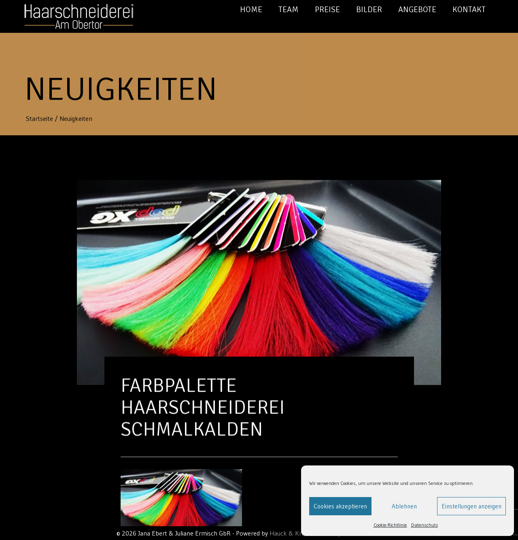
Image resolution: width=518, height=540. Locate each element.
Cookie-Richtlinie (390, 525)
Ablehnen (404, 506)
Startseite (40, 119)
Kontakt (469, 9)
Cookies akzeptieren (340, 506)
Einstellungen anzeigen (471, 506)
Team (288, 9)
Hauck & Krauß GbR (297, 533)
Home (251, 9)
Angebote (417, 9)
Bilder (369, 9)
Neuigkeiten (75, 119)
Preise (327, 9)
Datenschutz (424, 525)
